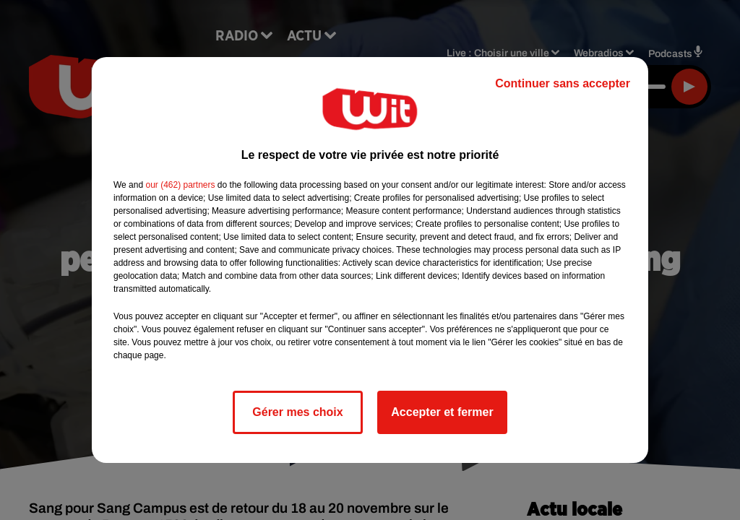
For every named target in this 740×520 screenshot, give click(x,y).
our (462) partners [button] (180, 185)
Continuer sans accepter (562, 83)
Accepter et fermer (442, 412)
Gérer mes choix (297, 412)
